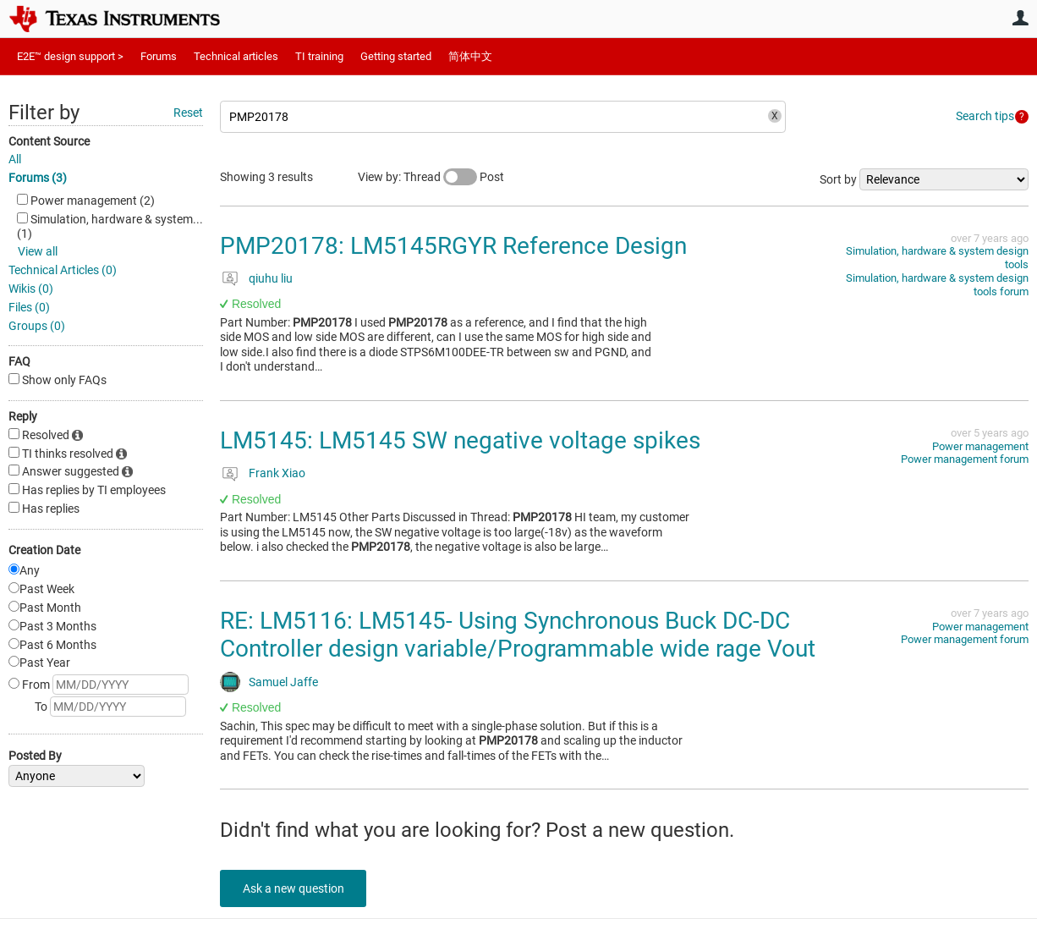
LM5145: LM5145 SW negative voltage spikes (460, 440)
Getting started (395, 56)
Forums (158, 56)
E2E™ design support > (70, 56)
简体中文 (470, 56)
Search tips (985, 116)
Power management (980, 446)
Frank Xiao (277, 473)
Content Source (49, 141)
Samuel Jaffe (283, 682)
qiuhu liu (271, 278)
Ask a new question (296, 888)
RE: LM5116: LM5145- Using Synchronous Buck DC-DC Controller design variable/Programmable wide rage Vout (517, 635)
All (14, 159)
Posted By (35, 755)
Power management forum (965, 459)
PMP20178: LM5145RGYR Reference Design (453, 246)
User (1020, 17)
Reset (188, 112)
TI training (319, 56)
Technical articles (236, 56)
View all (38, 251)
